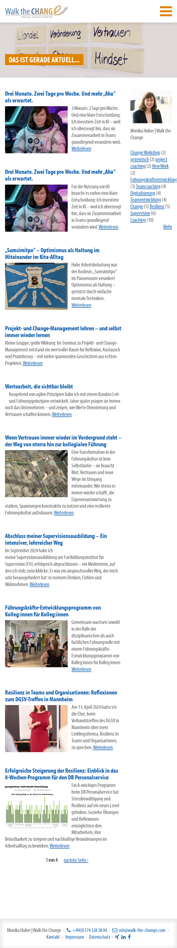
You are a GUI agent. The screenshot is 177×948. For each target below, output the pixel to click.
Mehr (167, 226)
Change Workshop (145, 152)
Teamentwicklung (145, 199)
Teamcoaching (148, 186)
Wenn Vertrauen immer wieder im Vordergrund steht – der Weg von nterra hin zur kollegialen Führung (63, 441)
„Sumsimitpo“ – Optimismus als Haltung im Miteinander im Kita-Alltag (52, 253)
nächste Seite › (76, 860)
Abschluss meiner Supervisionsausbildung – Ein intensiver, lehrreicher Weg (56, 539)
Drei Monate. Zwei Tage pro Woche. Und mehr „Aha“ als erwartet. (60, 97)
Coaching (138, 219)
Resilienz (157, 206)
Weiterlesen (81, 148)
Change (136, 206)
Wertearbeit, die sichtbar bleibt (39, 386)
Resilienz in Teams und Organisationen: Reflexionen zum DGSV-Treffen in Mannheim (61, 696)
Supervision (140, 213)
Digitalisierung (142, 193)
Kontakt (53, 936)
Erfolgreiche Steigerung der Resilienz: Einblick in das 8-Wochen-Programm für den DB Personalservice (61, 774)
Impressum (74, 936)
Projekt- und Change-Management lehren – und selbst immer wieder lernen (63, 331)
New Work (160, 166)
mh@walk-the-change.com (142, 930)
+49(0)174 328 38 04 (89, 930)
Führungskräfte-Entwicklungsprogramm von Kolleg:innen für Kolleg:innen (53, 611)
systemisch (139, 159)
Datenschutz (99, 936)
